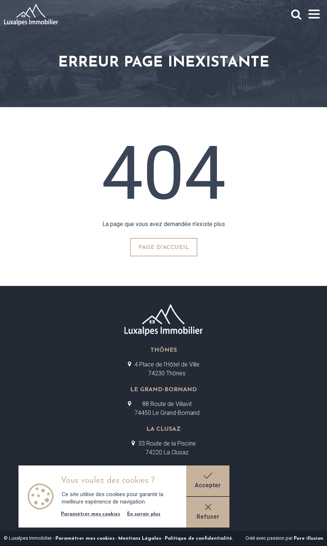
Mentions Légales (139, 538)
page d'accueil (163, 247)
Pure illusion (308, 538)
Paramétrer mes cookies (85, 538)
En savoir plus (143, 511)
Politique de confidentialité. (199, 538)
